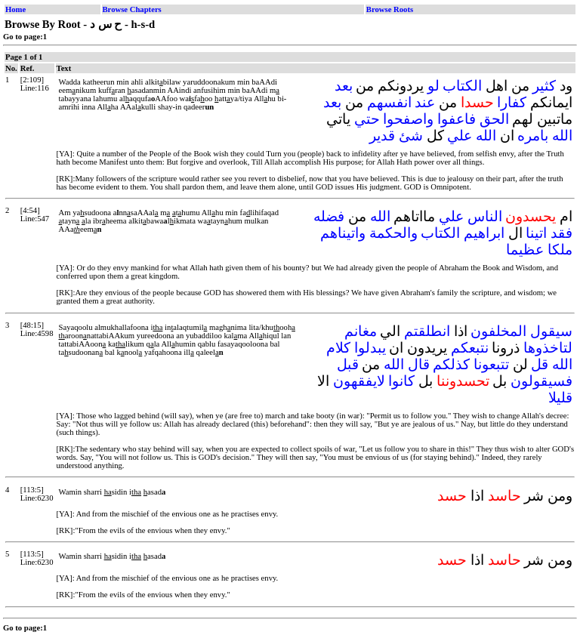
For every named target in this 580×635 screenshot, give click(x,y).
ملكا (560, 249)
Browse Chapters (132, 9)
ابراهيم (484, 233)
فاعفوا (456, 119)
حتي (367, 119)
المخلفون (498, 331)
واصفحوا (408, 119)
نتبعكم (470, 348)
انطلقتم (427, 331)
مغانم (360, 331)
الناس (484, 216)
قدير (382, 135)
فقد (561, 233)
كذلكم (451, 364)
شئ (411, 135)
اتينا (536, 233)
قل (539, 364)
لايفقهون (359, 381)
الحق (494, 119)
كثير (544, 86)
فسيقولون (541, 381)
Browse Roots (389, 9)
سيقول (551, 331)
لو (433, 86)
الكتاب (462, 86)
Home (15, 9)
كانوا (401, 381)
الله (562, 135)
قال (419, 364)
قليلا (560, 397)
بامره (532, 135)
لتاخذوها (547, 348)
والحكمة (393, 233)
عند (425, 102)
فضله (328, 216)
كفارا (511, 102)
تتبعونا (491, 364)
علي (459, 135)
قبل (348, 364)
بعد (344, 86)
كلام (338, 348)
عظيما (525, 249)
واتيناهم (343, 233)
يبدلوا (370, 348)
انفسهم (389, 102)
